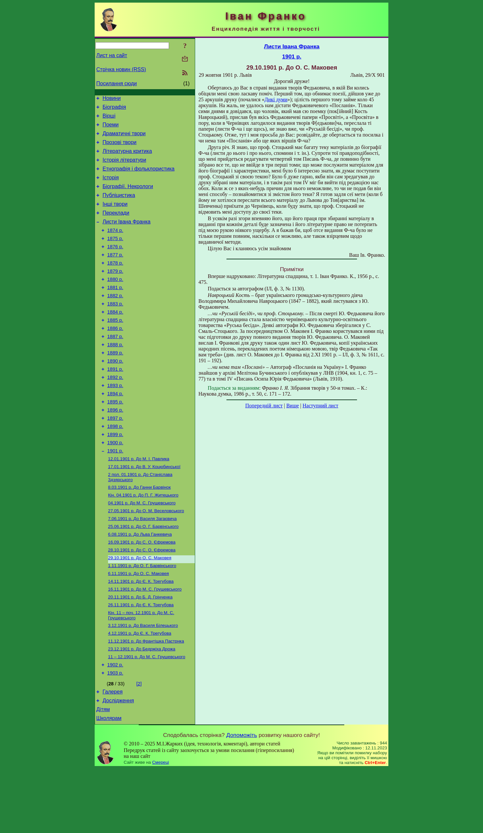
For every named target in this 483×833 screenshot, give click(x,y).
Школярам (108, 782)
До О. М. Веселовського (146, 557)
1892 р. (115, 410)
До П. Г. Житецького (143, 540)
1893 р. (115, 419)
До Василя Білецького (143, 681)
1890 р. (115, 392)
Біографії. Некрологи (127, 197)
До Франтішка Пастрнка (146, 698)
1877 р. (115, 273)
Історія (110, 187)
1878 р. (115, 282)
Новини (111, 99)
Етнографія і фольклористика (138, 177)
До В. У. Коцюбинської (144, 510)
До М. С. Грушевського (142, 549)
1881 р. (115, 310)
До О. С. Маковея (139, 608)
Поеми (110, 128)
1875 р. (115, 255)
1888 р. (115, 374)
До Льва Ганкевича (140, 582)
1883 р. (115, 328)
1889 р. (115, 383)
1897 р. (115, 456)
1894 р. (115, 429)
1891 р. (115, 401)
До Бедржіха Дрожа (141, 706)
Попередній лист (264, 405)
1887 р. (115, 365)
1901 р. (115, 493)
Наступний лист (320, 405)
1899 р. (115, 474)
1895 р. (115, 438)
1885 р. (115, 346)
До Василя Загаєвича (142, 566)
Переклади (115, 226)
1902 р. (115, 724)
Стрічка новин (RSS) (121, 69)
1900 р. (115, 483)
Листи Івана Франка (126, 236)
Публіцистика (118, 207)
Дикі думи (275, 99)
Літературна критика (127, 158)
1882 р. (115, 319)
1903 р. (115, 733)
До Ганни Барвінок (139, 532)
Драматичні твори (124, 138)
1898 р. (115, 465)
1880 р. (115, 300)
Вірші (109, 119)
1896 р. (115, 447)
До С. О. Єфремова (142, 591)
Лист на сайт (111, 55)
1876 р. (115, 264)
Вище (292, 405)
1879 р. (115, 291)
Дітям (103, 773)
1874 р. (115, 246)
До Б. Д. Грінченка (140, 650)
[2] (139, 744)
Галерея (112, 753)
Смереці (160, 826)
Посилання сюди (116, 83)
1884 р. (115, 337)
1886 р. (115, 355)
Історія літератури (124, 168)
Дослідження (118, 763)
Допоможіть (241, 799)
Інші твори (115, 217)
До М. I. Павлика (138, 501)
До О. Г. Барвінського (143, 574)
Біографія (114, 109)
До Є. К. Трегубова (141, 633)
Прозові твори (119, 148)
